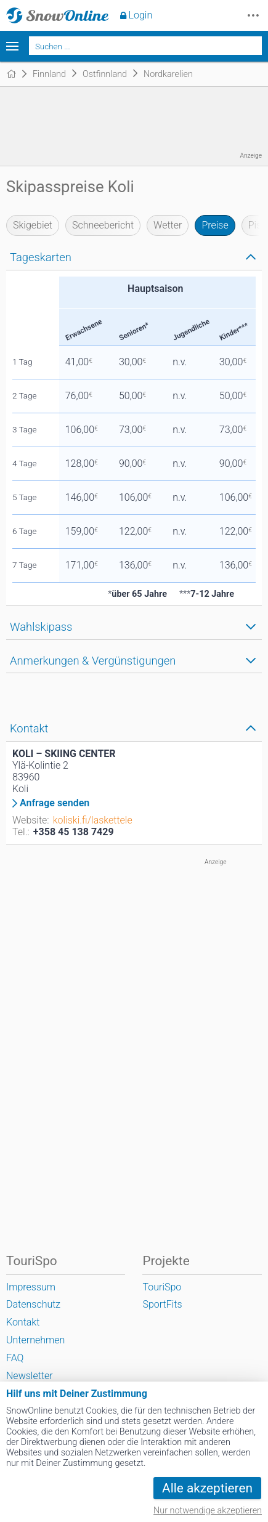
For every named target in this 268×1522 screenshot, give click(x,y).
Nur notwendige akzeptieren (207, 1510)
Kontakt (22, 1322)
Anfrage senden (54, 803)
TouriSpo (161, 1287)
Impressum (30, 1287)
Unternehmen (35, 1340)
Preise (214, 225)
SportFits (162, 1304)
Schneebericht (103, 225)
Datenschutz (33, 1304)
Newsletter (29, 1376)
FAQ (14, 1358)
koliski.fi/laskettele (92, 820)
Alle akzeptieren (207, 1488)
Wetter (167, 225)
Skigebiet (32, 225)
